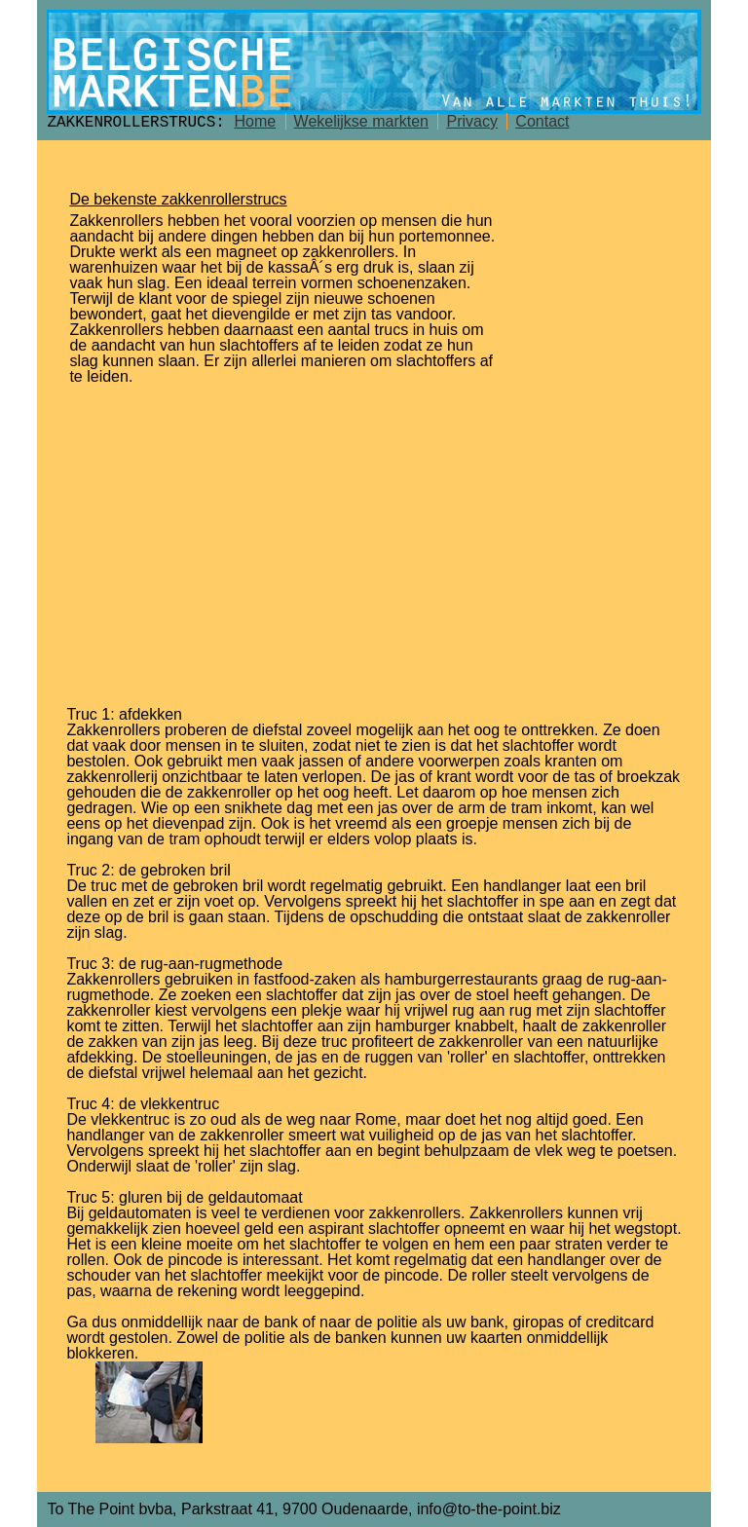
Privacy (471, 121)
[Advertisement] (374, 539)
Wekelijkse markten (361, 121)
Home (255, 121)
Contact (542, 121)
